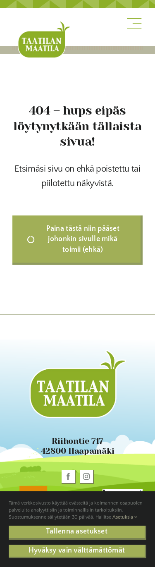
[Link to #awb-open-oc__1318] (134, 24)
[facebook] (69, 477)
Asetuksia (125, 517)
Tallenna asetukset (76, 531)
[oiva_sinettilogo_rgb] (32, 487)
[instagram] (87, 477)
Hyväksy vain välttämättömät (77, 550)
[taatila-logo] (44, 22)
